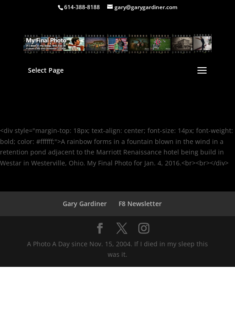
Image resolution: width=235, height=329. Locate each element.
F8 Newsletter (140, 203)
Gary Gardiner (85, 203)
